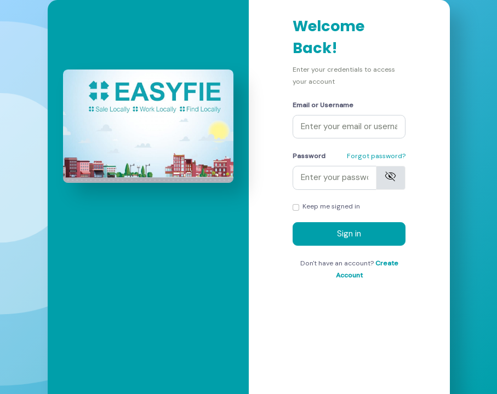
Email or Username (323, 105)
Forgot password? (376, 156)
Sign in (349, 233)
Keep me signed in (331, 206)
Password (309, 156)
